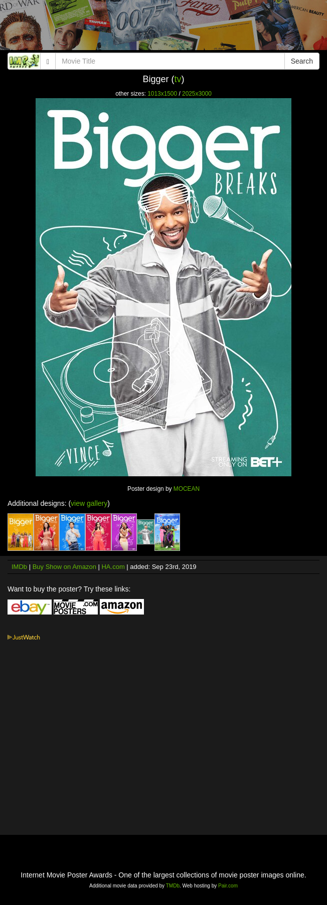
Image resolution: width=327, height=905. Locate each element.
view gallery (89, 503)
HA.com (112, 566)
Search (302, 61)
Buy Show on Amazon (64, 566)
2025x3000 (197, 93)
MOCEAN (187, 488)
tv (178, 79)
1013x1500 (162, 93)
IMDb (19, 566)
